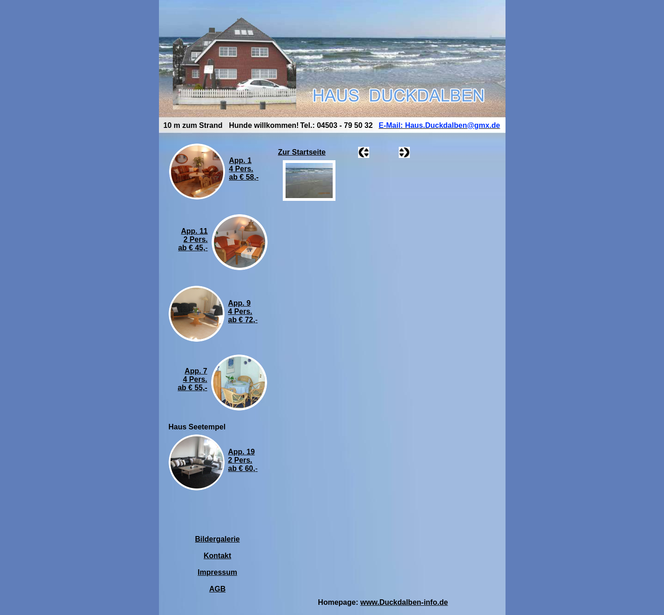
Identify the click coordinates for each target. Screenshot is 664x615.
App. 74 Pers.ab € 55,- (192, 379)
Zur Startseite (302, 152)
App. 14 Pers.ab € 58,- (244, 169)
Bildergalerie (217, 539)
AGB (217, 589)
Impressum (217, 572)
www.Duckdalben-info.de (404, 602)
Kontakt (217, 556)
